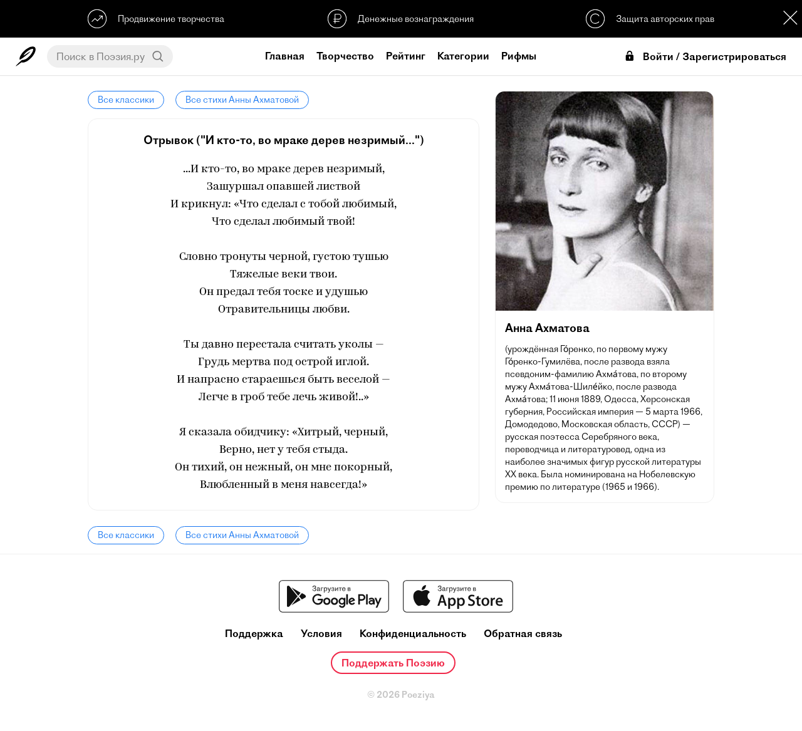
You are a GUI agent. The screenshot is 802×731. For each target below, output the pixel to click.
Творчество (345, 55)
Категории (463, 55)
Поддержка (254, 633)
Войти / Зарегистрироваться (704, 57)
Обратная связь (523, 633)
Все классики (126, 99)
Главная (285, 55)
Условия (321, 633)
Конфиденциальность (413, 633)
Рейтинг (405, 55)
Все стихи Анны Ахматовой (242, 99)
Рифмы (518, 55)
